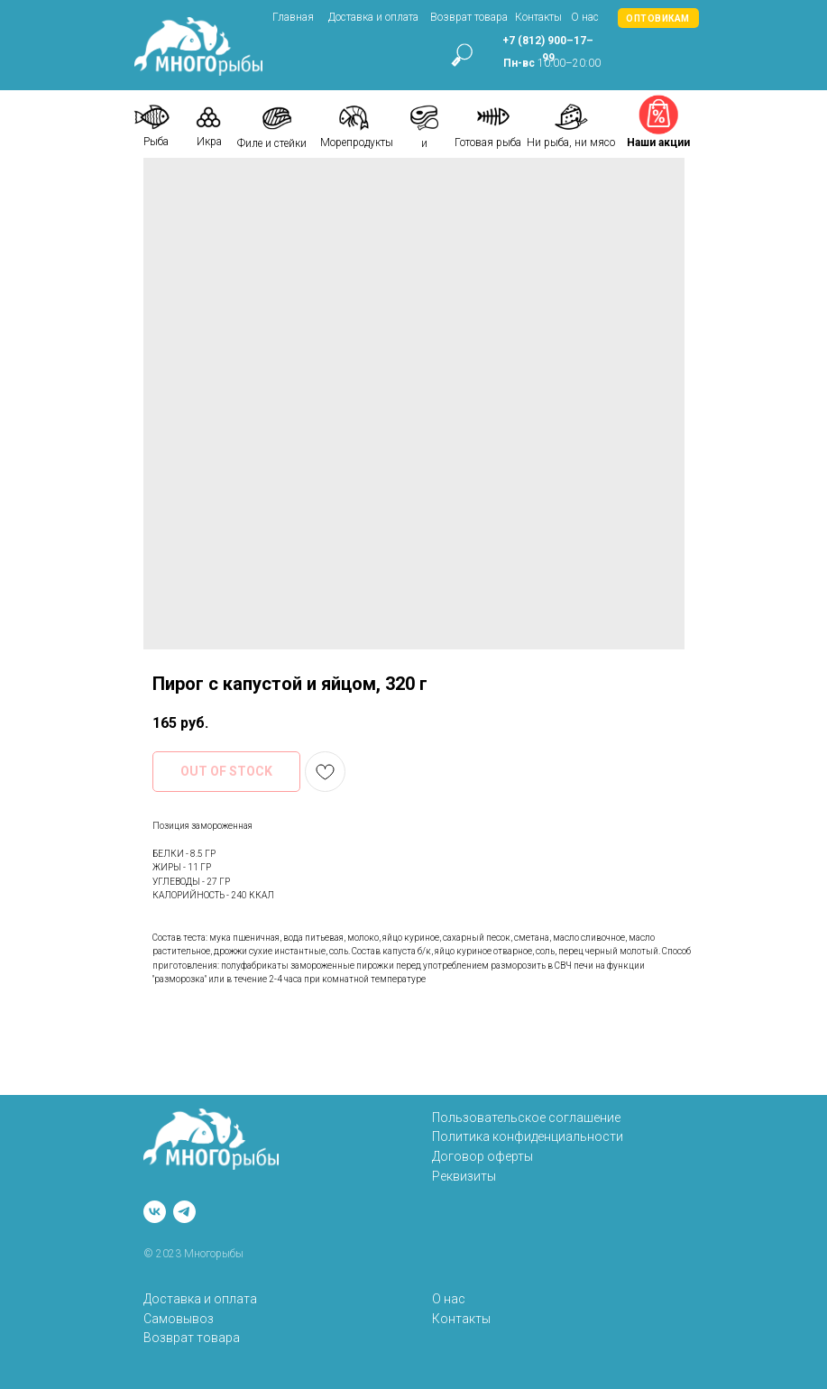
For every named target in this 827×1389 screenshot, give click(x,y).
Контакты (538, 17)
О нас (585, 17)
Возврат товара (469, 17)
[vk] (154, 1211)
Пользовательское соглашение (526, 1117)
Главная (293, 17)
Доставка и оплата (373, 17)
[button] (658, 18)
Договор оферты (482, 1156)
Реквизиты (464, 1176)
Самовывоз (178, 1318)
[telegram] (184, 1211)
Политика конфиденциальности (527, 1136)
